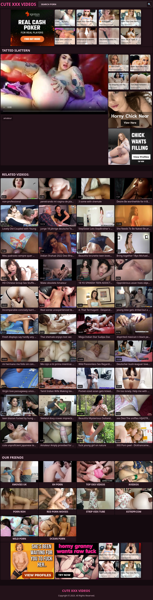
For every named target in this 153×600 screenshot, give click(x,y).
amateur (7, 118)
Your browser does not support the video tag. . (54, 84)
